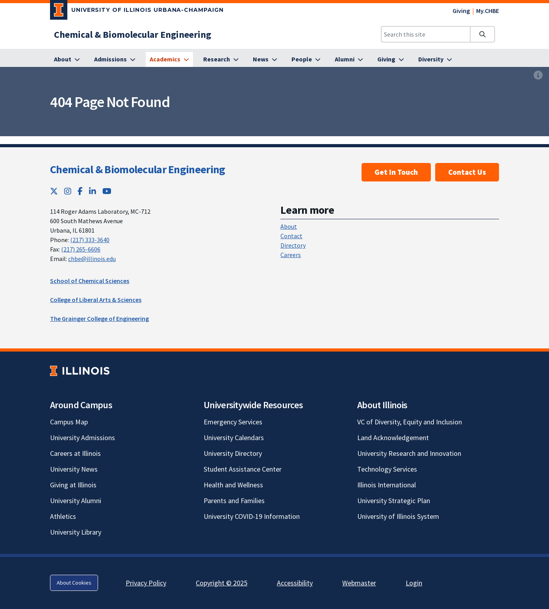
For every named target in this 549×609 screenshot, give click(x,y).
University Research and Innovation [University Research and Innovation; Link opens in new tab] (409, 453)
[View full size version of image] (538, 75)
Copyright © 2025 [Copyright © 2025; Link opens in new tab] (221, 582)
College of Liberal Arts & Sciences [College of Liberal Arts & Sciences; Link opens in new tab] (95, 300)
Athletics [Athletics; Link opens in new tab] (63, 516)
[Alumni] (349, 59)
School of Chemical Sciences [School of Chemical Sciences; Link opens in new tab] (89, 281)
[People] (306, 59)
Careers (290, 255)
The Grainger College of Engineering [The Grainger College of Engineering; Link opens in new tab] (99, 318)
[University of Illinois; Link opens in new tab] (79, 370)
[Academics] (169, 59)
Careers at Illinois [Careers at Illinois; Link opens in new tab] (75, 453)
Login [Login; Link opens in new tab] (414, 582)
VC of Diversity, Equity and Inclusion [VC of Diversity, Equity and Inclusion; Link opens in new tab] (409, 421)
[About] (67, 59)
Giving (461, 11)
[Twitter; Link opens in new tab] (54, 191)
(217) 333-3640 (89, 240)
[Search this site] (426, 34)
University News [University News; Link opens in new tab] (74, 469)
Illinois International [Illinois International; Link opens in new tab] (386, 484)
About (288, 226)
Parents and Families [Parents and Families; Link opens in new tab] (234, 500)
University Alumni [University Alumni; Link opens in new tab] (75, 500)
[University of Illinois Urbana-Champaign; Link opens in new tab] (137, 11)
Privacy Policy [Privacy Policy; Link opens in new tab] (146, 582)
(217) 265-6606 (80, 249)
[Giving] (390, 59)
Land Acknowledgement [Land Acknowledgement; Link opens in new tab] (393, 437)
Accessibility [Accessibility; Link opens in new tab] (295, 582)
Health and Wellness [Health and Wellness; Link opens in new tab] (233, 484)
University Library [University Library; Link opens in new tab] (75, 532)
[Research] (221, 59)
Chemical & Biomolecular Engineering (137, 169)
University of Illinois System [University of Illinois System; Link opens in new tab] (398, 516)
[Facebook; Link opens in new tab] (80, 191)
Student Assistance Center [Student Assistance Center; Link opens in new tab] (243, 469)
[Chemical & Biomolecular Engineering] (132, 34)
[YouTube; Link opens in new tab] (106, 191)
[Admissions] (114, 59)
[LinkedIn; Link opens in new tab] (92, 191)
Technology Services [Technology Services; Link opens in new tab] (387, 469)
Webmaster (359, 582)
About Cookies (74, 582)
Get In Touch (396, 172)
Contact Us (467, 172)
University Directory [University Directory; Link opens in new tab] (233, 453)
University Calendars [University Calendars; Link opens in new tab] (234, 437)
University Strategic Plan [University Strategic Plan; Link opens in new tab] (393, 500)
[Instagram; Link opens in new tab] (67, 191)
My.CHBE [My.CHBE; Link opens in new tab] (487, 11)
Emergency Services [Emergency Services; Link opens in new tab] (233, 421)
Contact (291, 236)
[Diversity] (435, 59)
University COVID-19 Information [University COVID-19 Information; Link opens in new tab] (252, 516)
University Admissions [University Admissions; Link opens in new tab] (82, 437)
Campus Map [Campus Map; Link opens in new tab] (69, 421)
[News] (265, 59)
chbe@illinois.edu (92, 259)
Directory (293, 245)
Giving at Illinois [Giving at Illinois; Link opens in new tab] (73, 484)
